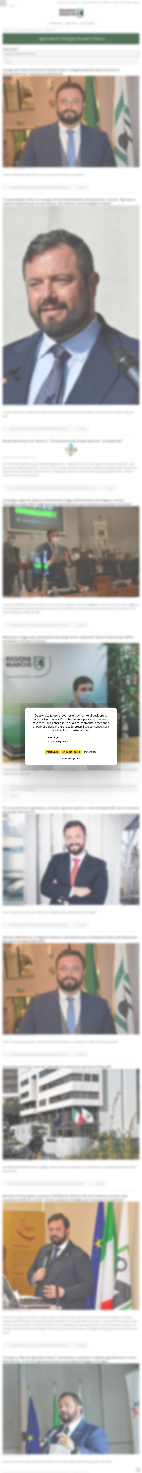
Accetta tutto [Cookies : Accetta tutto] (52, 752)
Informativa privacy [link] (71, 758)
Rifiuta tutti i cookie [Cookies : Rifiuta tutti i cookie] (71, 752)
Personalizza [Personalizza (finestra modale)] (90, 752)
